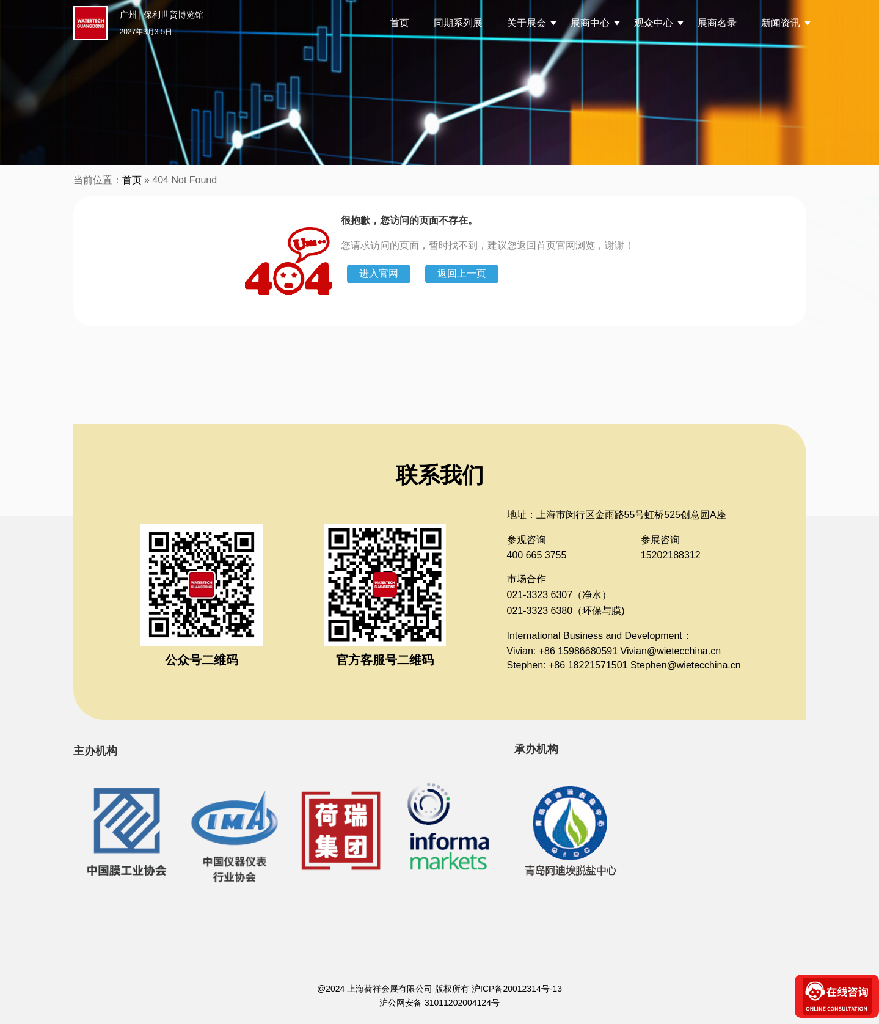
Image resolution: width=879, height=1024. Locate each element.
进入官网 (378, 273)
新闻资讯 (780, 23)
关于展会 (526, 23)
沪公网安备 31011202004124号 (439, 1003)
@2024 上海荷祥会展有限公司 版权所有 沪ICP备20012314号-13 (439, 988)
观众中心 (653, 23)
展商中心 (590, 23)
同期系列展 (458, 23)
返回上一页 (461, 273)
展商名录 (717, 23)
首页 (399, 23)
